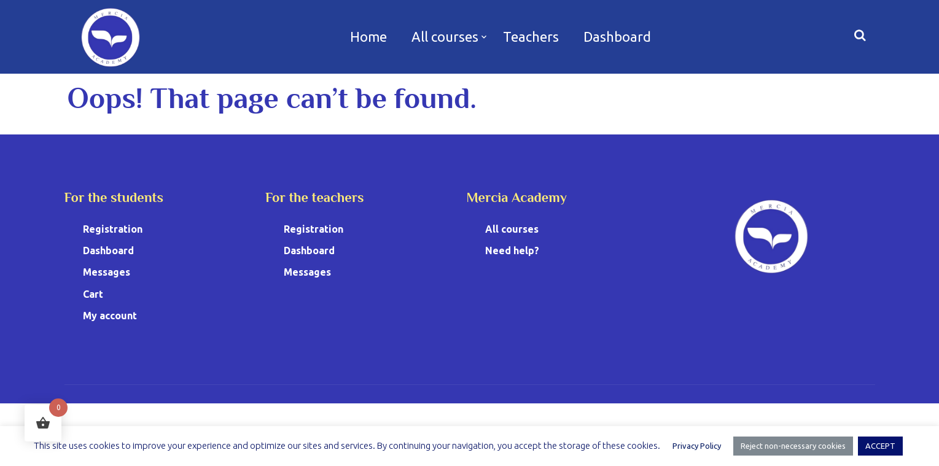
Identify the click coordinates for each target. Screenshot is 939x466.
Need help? (512, 250)
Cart (93, 294)
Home (368, 36)
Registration (112, 229)
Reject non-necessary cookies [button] (793, 445)
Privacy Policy (696, 445)
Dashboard (617, 36)
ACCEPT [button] (880, 445)
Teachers (531, 36)
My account (110, 315)
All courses (444, 36)
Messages (106, 272)
